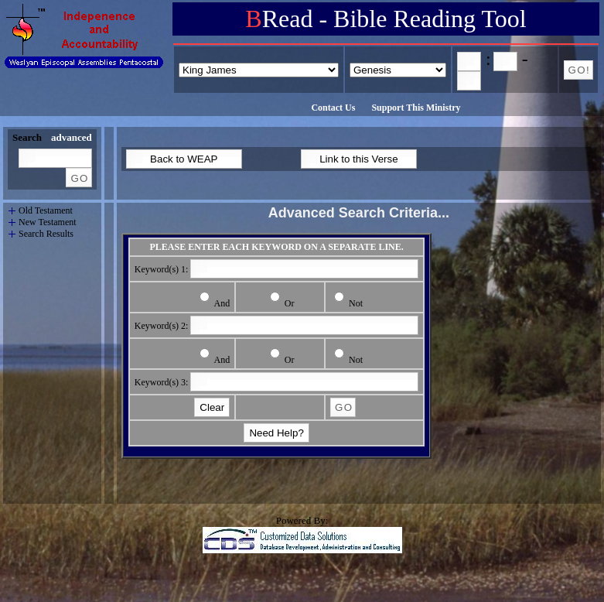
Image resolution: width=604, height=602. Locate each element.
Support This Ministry (415, 107)
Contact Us (333, 107)
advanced (71, 137)
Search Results (43, 234)
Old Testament (40, 211)
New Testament (44, 222)
